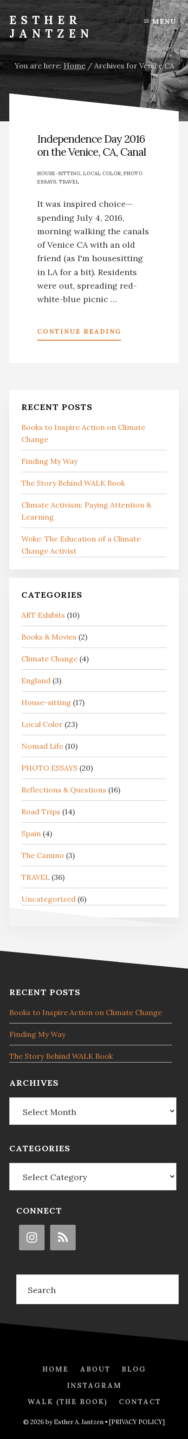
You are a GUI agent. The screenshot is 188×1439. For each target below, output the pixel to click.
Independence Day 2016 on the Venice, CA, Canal (91, 145)
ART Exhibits (43, 615)
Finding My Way (49, 461)
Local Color (102, 173)
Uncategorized (48, 899)
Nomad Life (42, 746)
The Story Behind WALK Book (73, 483)
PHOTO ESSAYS (49, 767)
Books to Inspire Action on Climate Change (85, 1012)
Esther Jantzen (51, 27)
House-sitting (58, 173)
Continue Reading (79, 333)
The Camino (42, 855)
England (36, 680)
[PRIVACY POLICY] (137, 1422)
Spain (31, 833)
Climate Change (49, 658)
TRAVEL (69, 181)
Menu (164, 21)
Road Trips (40, 811)
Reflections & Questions (63, 789)
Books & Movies (49, 636)
